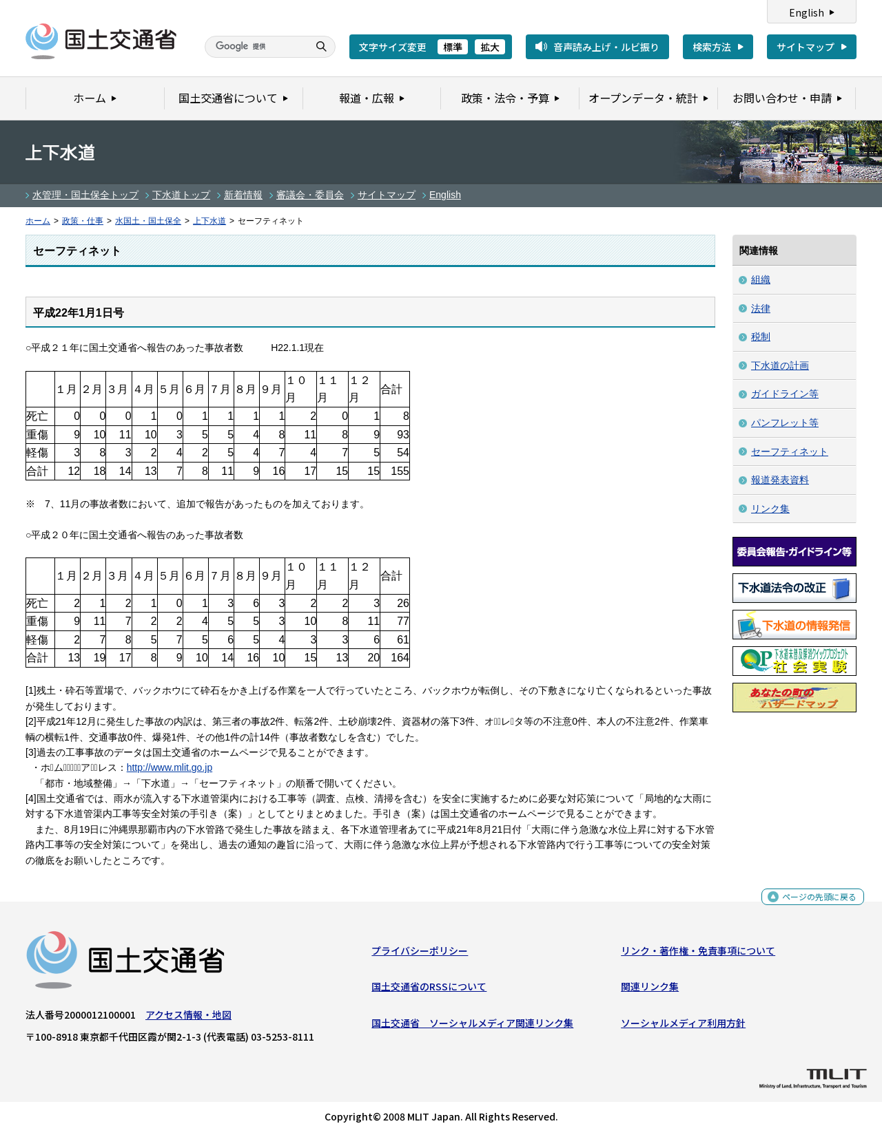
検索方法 (712, 47)
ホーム (37, 221)
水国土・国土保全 (148, 221)
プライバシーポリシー (419, 954)
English (806, 12)
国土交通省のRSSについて (428, 990)
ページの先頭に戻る (814, 904)
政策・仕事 (82, 221)
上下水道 (209, 221)
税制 (760, 336)
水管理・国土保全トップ (85, 194)
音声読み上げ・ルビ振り (606, 47)
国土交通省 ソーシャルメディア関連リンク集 (472, 1026)
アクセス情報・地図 (188, 1018)
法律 (760, 308)
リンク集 (770, 508)
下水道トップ (181, 194)
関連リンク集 (650, 990)
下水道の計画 (780, 365)
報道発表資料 (780, 479)
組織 (760, 279)
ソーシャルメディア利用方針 (683, 1026)
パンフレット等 (785, 422)
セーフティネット (789, 451)
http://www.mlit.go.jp (170, 767)
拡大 (490, 47)
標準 (452, 47)
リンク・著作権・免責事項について (698, 954)
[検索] (255, 46)
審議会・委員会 (310, 194)
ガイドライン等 (785, 393)
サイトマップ (805, 47)
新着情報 (243, 194)
